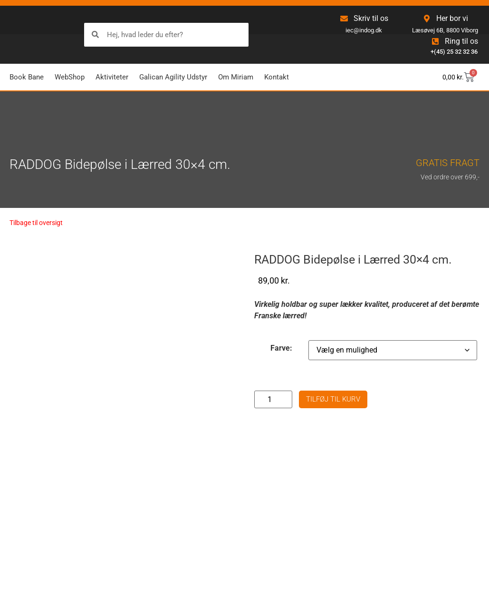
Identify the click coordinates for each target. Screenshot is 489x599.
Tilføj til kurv (333, 399)
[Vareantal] (273, 399)
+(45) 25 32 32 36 (454, 51)
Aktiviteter (112, 77)
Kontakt (276, 77)
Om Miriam (235, 77)
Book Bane (27, 77)
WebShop (70, 77)
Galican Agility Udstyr (173, 77)
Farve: (281, 348)
